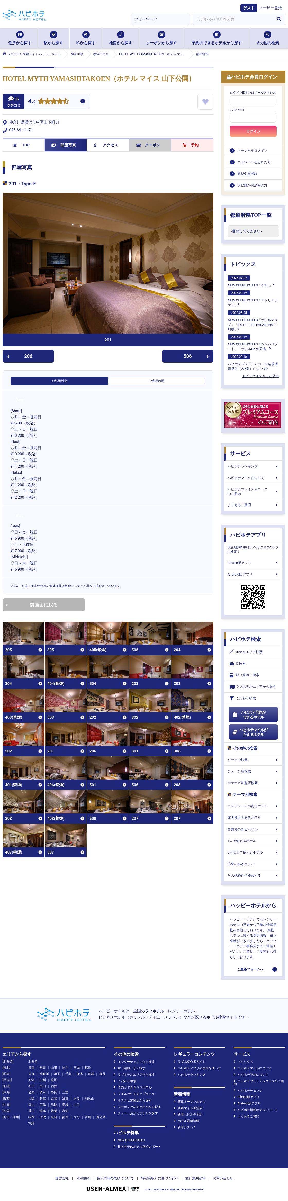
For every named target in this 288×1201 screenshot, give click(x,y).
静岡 (54, 1092)
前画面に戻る (31, 604)
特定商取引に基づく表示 (159, 1178)
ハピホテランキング (253, 466)
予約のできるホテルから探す (217, 38)
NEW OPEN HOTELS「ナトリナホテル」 (253, 298)
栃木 (80, 1074)
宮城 (77, 1067)
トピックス (243, 264)
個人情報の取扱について (115, 1178)
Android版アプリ (253, 574)
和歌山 (89, 1098)
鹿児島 (100, 1117)
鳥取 (54, 1105)
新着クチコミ (185, 1127)
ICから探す (85, 38)
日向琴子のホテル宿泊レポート (137, 1146)
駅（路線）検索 (244, 675)
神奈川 (44, 1074)
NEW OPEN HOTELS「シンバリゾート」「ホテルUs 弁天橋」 (253, 342)
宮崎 (88, 1117)
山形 (54, 1067)
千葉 (68, 1074)
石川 (31, 1086)
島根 (65, 1105)
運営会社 (62, 1178)
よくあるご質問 (253, 505)
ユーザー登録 (270, 8)
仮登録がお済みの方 (252, 185)
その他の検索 (267, 38)
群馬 (102, 1074)
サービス (240, 453)
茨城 (91, 1074)
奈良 (77, 1098)
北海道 (33, 1061)
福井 (54, 1086)
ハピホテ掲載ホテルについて (256, 1110)
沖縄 (31, 1123)
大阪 (31, 1098)
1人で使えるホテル (253, 841)
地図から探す (120, 38)
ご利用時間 (156, 381)
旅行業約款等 (195, 1178)
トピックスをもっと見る (260, 376)
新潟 (31, 1080)
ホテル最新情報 (186, 1121)
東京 (31, 1074)
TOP (21, 145)
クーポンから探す (161, 38)
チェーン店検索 (253, 771)
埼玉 (57, 1074)
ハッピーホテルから (253, 905)
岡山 (31, 1105)
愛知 (31, 1092)
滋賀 (65, 1098)
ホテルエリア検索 (246, 652)
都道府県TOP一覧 (251, 215)
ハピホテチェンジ (248, 1090)
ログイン (253, 131)
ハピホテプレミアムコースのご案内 (253, 491)
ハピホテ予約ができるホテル (249, 714)
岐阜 (43, 1092)
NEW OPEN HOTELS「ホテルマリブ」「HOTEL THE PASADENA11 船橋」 (253, 320)
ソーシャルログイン (252, 150)
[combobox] (232, 19)
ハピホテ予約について (251, 1074)
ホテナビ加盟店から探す (133, 1100)
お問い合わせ (223, 1178)
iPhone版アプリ (253, 563)
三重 (65, 1092)
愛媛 (54, 1111)
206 (19, 356)
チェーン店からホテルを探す (136, 1113)
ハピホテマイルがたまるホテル (250, 732)
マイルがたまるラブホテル (134, 1094)
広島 (43, 1105)
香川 (31, 1111)
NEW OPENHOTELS (129, 1140)
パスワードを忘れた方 (254, 162)
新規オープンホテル (189, 1101)
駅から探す (53, 38)
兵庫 (43, 1098)
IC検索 (238, 664)
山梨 (43, 1080)
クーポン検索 (253, 760)
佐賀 (43, 1117)
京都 (54, 1098)
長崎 (54, 1117)
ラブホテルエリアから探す (253, 687)
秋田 (43, 1067)
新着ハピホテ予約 (188, 1114)
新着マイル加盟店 (188, 1108)
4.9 (32, 101)
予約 (191, 145)
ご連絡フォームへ (250, 969)
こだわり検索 (243, 698)
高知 (65, 1111)
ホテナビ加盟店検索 (253, 783)
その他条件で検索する (253, 875)
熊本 (65, 1117)
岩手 (65, 1067)
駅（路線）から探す (130, 1068)
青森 (31, 1067)
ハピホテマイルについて (253, 478)
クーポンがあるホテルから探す (137, 1107)
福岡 (31, 1117)
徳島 (43, 1111)
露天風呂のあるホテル (253, 818)
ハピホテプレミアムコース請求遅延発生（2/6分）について (253, 362)
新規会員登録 (247, 174)
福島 (88, 1067)
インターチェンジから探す (134, 1062)
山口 (77, 1105)
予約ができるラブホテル (133, 1087)
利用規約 (82, 1178)
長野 (54, 1080)
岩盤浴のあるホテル (253, 829)
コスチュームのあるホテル (253, 806)
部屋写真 (63, 145)
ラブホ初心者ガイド (189, 1062)
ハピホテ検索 (245, 639)
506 (196, 356)
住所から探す (19, 38)
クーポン (148, 145)
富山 (43, 1086)
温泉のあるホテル (253, 864)
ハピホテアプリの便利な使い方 (197, 1068)
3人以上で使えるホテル (253, 852)
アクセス (106, 145)
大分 (77, 1117)
